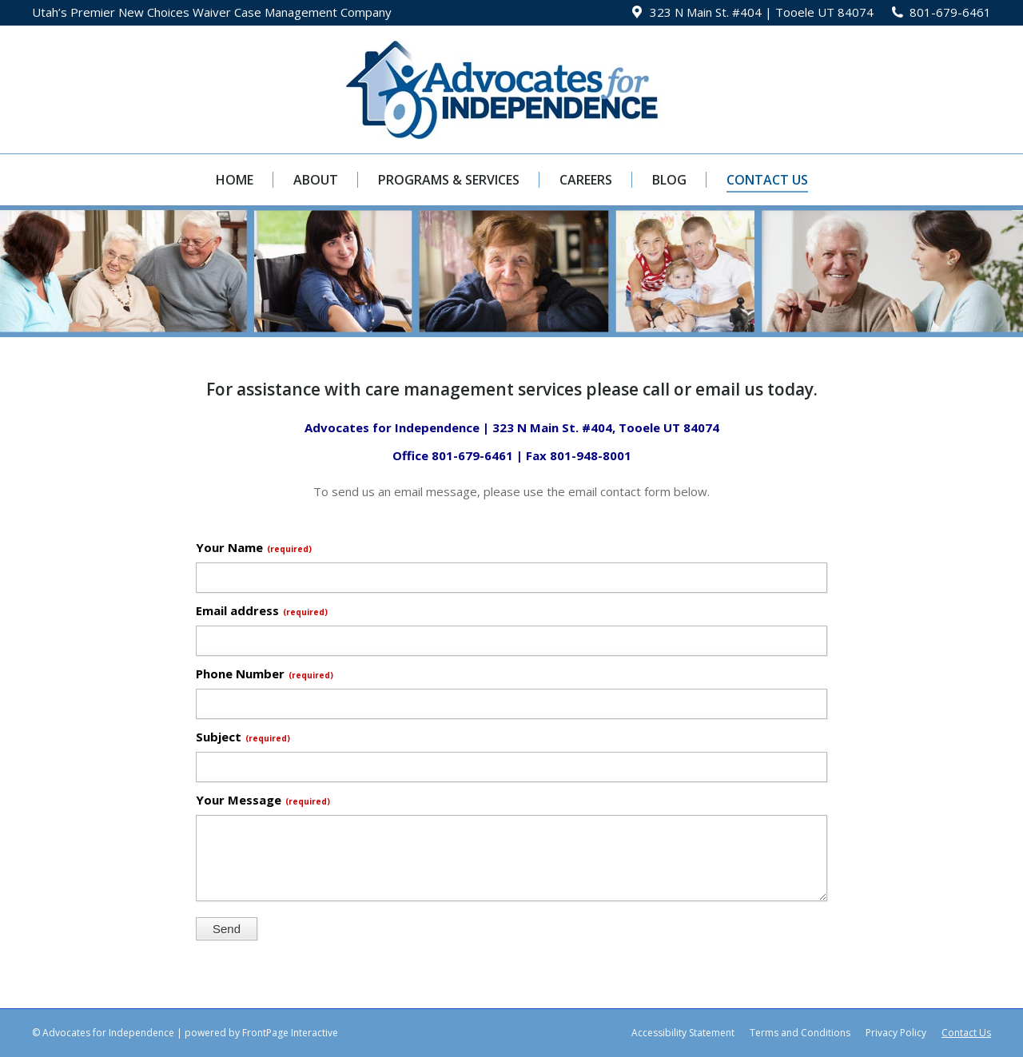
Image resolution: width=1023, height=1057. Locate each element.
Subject (243, 737)
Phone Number (264, 673)
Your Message (263, 800)
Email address (262, 610)
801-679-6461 (950, 12)
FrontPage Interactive (290, 1032)
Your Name (254, 547)
